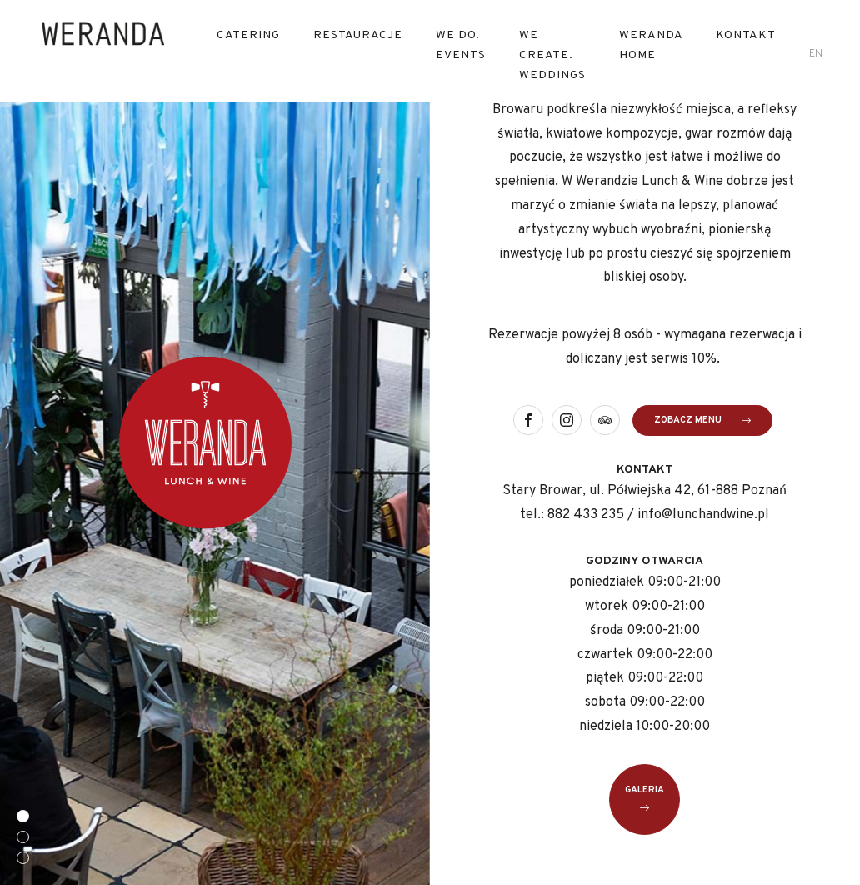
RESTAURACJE (357, 35)
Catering (248, 35)
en (815, 54)
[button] (23, 816)
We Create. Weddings (552, 55)
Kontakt (746, 35)
